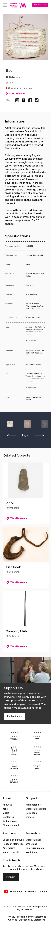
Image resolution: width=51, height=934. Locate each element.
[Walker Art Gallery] (14, 765)
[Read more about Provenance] (36, 381)
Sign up (10, 877)
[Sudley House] (37, 765)
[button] (10, 425)
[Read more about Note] (36, 334)
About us (7, 805)
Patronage (31, 813)
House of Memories (13, 844)
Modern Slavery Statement (31, 917)
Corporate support (36, 809)
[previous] (11, 435)
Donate (30, 817)
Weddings (31, 852)
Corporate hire (33, 840)
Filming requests (35, 848)
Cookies (12, 920)
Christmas (31, 844)
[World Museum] (37, 736)
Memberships (33, 805)
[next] (39, 435)
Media (6, 813)
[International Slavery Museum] (14, 750)
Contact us (8, 817)
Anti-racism (9, 848)
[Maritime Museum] (37, 750)
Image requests (11, 852)
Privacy (11, 917)
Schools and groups (13, 840)
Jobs (5, 809)
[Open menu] (5, 5)
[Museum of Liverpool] (14, 736)
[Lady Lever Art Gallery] (14, 779)
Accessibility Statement (32, 920)
